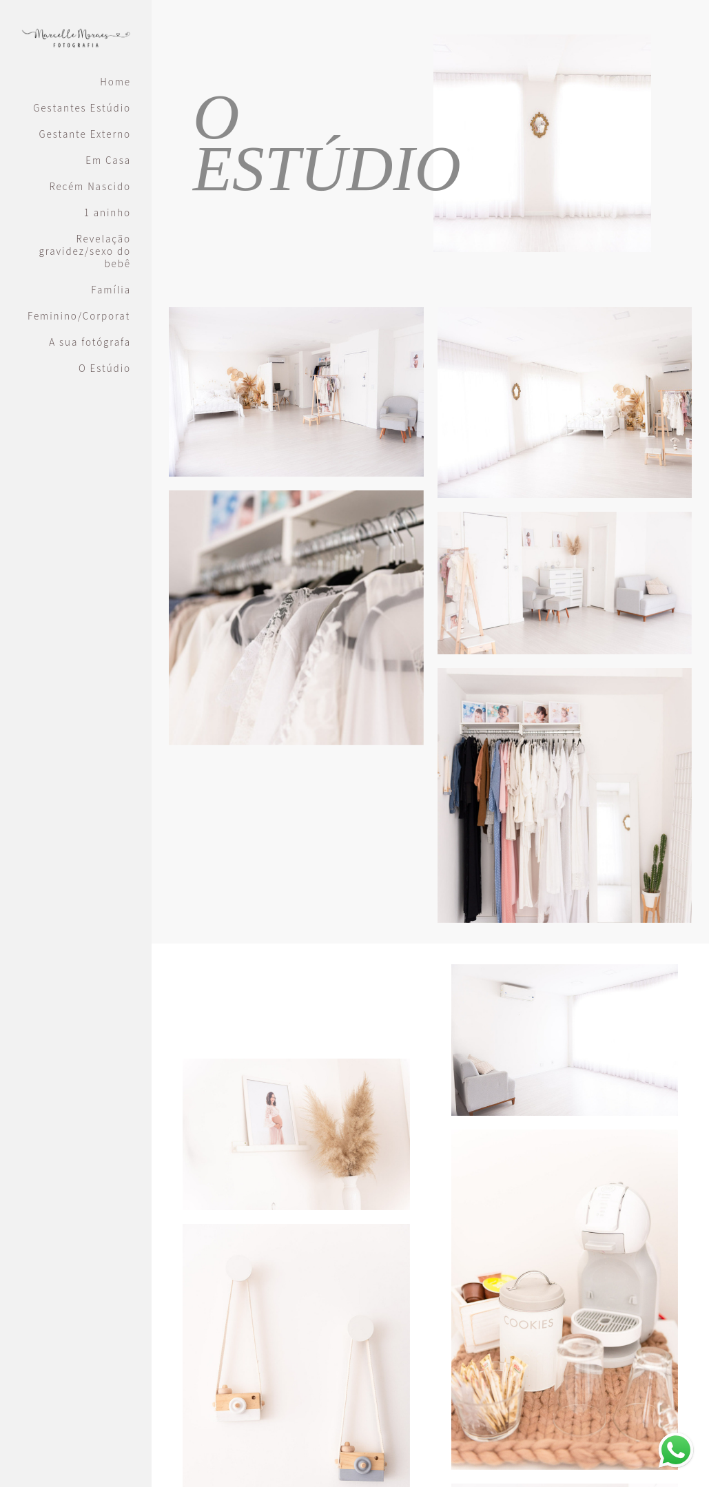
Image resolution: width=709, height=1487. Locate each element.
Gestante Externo (85, 134)
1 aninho (107, 213)
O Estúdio (105, 368)
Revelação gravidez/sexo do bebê (85, 251)
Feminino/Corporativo (79, 316)
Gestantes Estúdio (82, 108)
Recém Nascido (90, 186)
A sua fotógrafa (90, 342)
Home (115, 82)
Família (111, 290)
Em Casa (108, 160)
